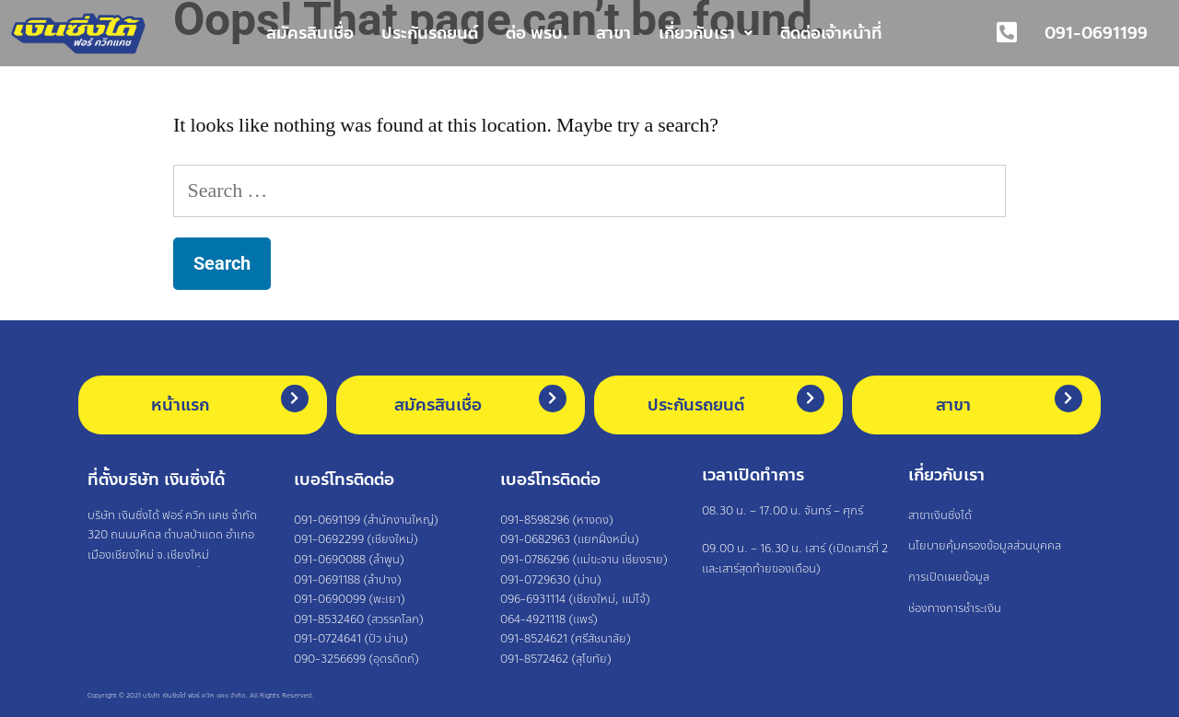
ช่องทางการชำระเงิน (954, 608)
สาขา (613, 33)
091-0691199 (1096, 33)
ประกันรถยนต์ (429, 33)
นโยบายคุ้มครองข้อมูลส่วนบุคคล (984, 546)
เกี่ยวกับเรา (706, 33)
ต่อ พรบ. (537, 33)
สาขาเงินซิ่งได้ (940, 515)
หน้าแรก (180, 405)
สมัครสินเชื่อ (310, 33)
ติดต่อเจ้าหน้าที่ (831, 33)
